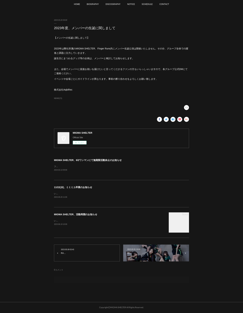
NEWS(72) (58, 98)
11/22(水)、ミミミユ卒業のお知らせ (73, 187)
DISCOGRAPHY (112, 4)
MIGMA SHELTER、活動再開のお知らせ (75, 215)
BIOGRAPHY (93, 4)
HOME (77, 4)
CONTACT (164, 4)
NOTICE (131, 4)
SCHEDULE (147, 4)
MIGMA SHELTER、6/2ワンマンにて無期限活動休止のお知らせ (88, 160)
